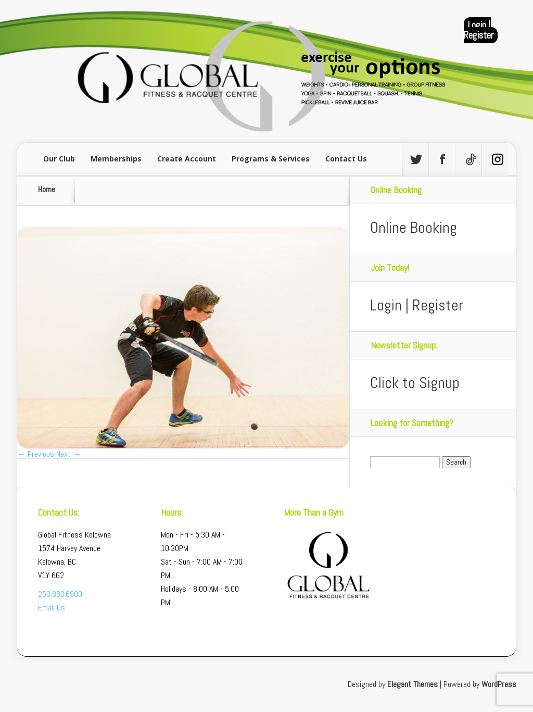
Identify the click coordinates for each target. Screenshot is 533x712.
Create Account (186, 159)
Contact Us (346, 159)
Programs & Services (271, 159)
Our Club (59, 159)
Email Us (51, 607)
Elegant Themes (412, 684)
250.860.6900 (60, 594)
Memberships (116, 159)
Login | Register (478, 30)
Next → (68, 453)
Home (46, 189)
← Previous (35, 453)
